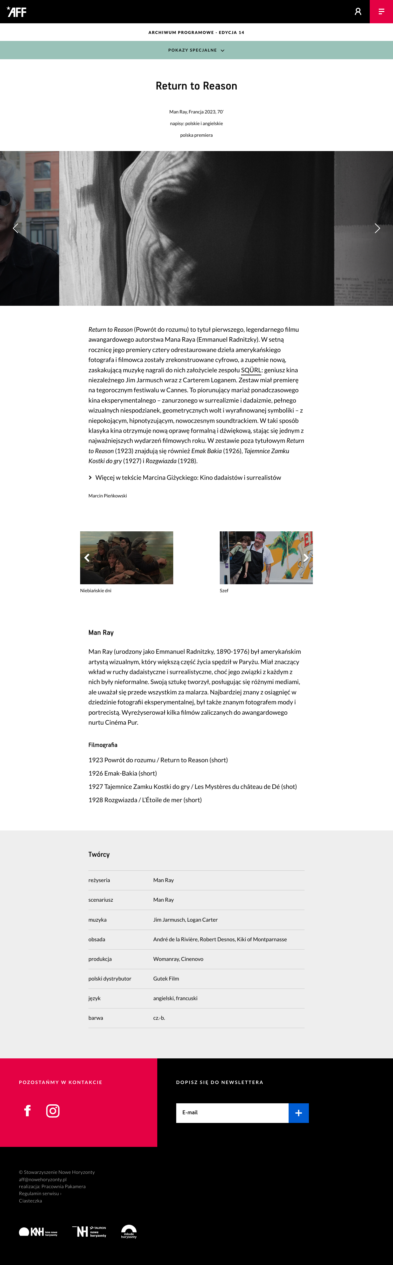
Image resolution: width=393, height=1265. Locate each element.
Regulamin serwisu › (40, 1193)
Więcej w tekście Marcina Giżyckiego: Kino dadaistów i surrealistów (188, 477)
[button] (377, 228)
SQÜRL (251, 370)
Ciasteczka (30, 1201)
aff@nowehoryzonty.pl (43, 1179)
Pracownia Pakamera (64, 1186)
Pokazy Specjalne (192, 50)
